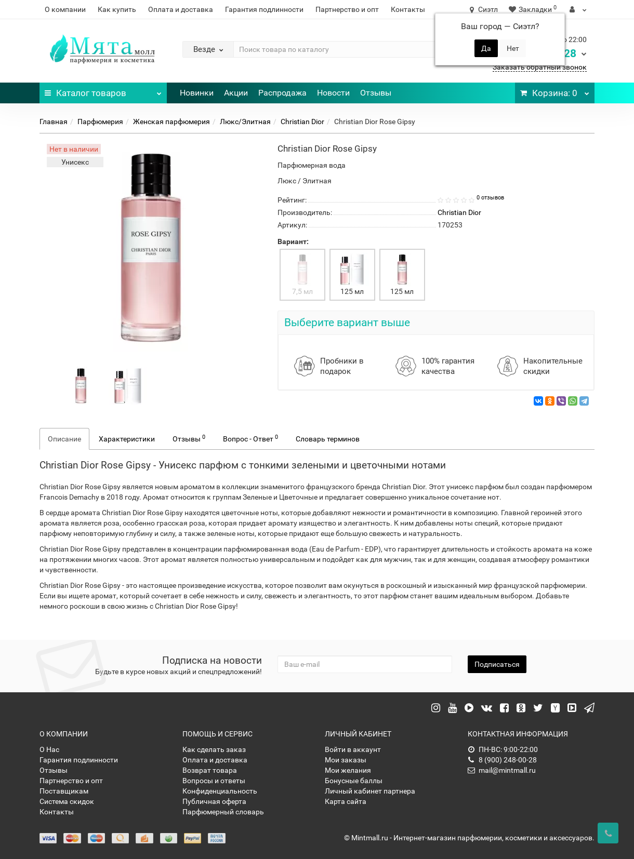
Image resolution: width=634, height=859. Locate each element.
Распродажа (282, 93)
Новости (333, 93)
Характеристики (127, 439)
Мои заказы (345, 760)
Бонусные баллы (353, 780)
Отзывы (375, 93)
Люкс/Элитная (245, 121)
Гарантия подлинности (264, 9)
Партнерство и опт (347, 9)
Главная (53, 121)
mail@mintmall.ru (502, 770)
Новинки (197, 93)
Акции (236, 93)
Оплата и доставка (180, 9)
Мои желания (348, 770)
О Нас (49, 749)
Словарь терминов (328, 439)
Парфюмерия (100, 121)
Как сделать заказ (214, 749)
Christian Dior (302, 121)
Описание (64, 439)
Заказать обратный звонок (540, 67)
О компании (65, 9)
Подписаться (497, 664)
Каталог (103, 90)
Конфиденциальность (219, 791)
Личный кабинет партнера (370, 791)
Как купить (117, 9)
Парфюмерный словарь (223, 812)
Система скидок (66, 801)
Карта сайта (345, 801)
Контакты (408, 9)
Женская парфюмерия (171, 121)
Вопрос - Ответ (250, 438)
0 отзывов (490, 197)
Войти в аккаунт (353, 749)
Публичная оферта (214, 801)
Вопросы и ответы (213, 780)
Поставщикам (63, 791)
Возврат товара (209, 770)
